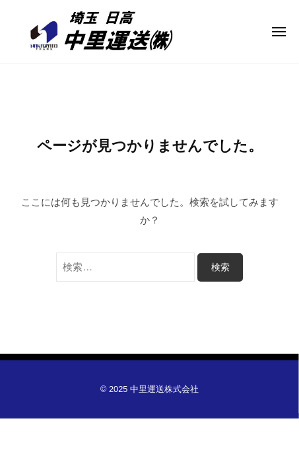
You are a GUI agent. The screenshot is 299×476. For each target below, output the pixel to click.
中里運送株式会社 (164, 389)
